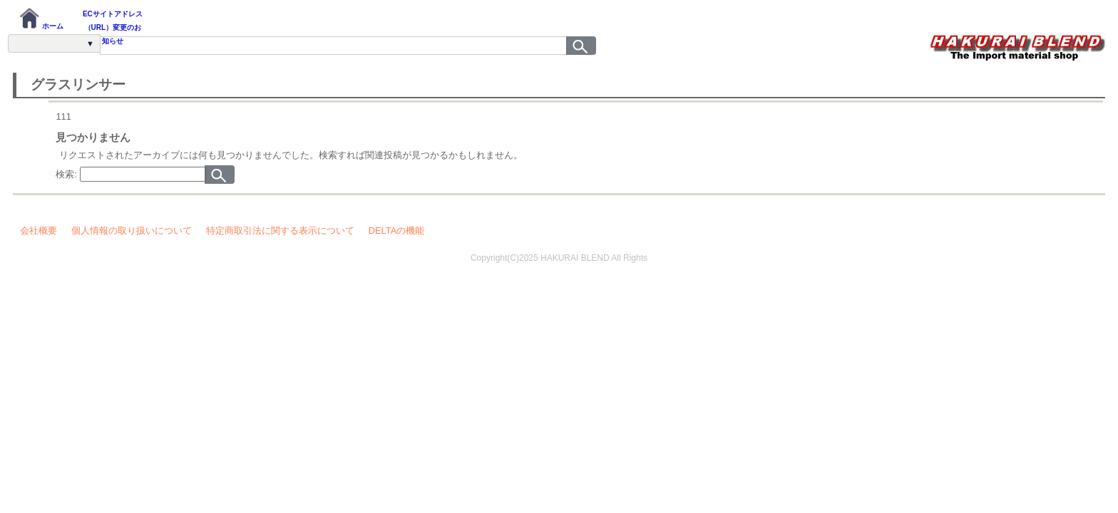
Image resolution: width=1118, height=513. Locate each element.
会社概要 (38, 230)
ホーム (41, 18)
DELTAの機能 (396, 230)
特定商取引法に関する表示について (280, 230)
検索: (66, 174)
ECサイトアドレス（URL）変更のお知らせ (113, 21)
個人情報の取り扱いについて (131, 230)
